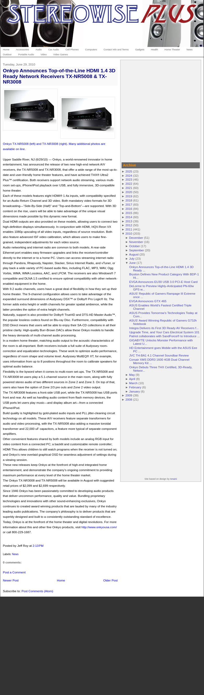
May (132, 374)
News (15, 554)
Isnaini (173, 479)
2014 (128, 217)
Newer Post (11, 580)
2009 (128, 395)
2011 (128, 229)
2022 (128, 183)
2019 (128, 196)
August (134, 254)
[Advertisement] (49, 110)
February (135, 387)
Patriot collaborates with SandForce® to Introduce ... (164, 336)
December (136, 237)
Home (61, 580)
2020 (128, 192)
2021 (128, 187)
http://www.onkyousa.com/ (99, 527)
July (132, 258)
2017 (128, 204)
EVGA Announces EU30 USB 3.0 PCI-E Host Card (163, 281)
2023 (128, 179)
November (136, 241)
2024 (128, 175)
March (133, 383)
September (136, 250)
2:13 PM (38, 545)
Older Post (110, 580)
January (134, 391)
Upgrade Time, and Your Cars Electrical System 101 (164, 332)
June (132, 262)
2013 (128, 221)
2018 (128, 200)
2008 (128, 399)
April (132, 379)
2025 (128, 171)
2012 (128, 225)
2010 (128, 233)
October (134, 246)
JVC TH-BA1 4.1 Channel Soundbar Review (159, 355)
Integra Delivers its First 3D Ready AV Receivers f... (164, 328)
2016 (128, 208)
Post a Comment (14, 572)
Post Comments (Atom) (37, 591)
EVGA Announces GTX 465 (147, 301)
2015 (128, 213)
